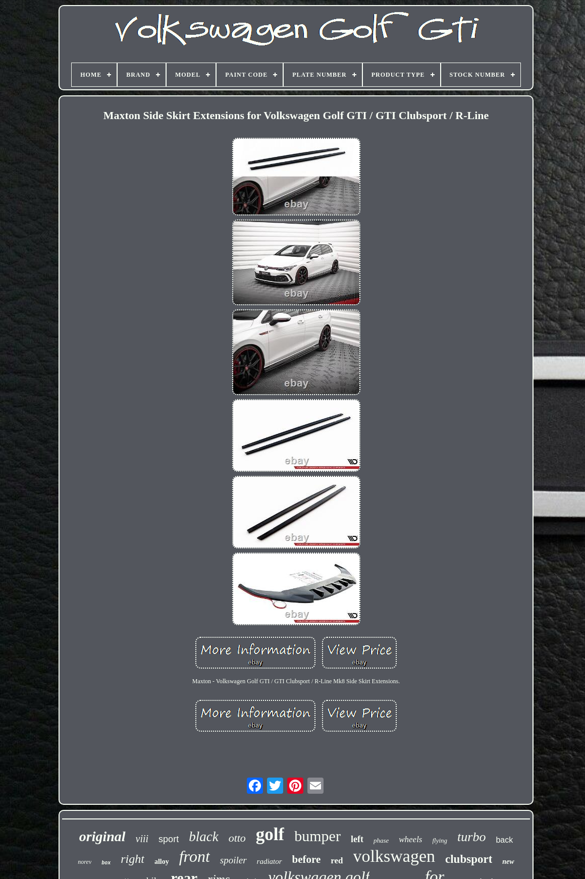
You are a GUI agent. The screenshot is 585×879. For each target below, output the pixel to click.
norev (84, 861)
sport (168, 839)
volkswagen (394, 856)
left (357, 839)
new (508, 861)
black (203, 836)
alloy (161, 861)
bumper (317, 836)
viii (142, 838)
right (132, 858)
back (504, 840)
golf (270, 834)
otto (237, 838)
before (306, 859)
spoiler (233, 860)
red (337, 860)
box (106, 863)
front (194, 856)
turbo (471, 837)
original (102, 836)
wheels (410, 839)
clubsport (468, 859)
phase (381, 840)
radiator (269, 861)
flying (440, 840)
